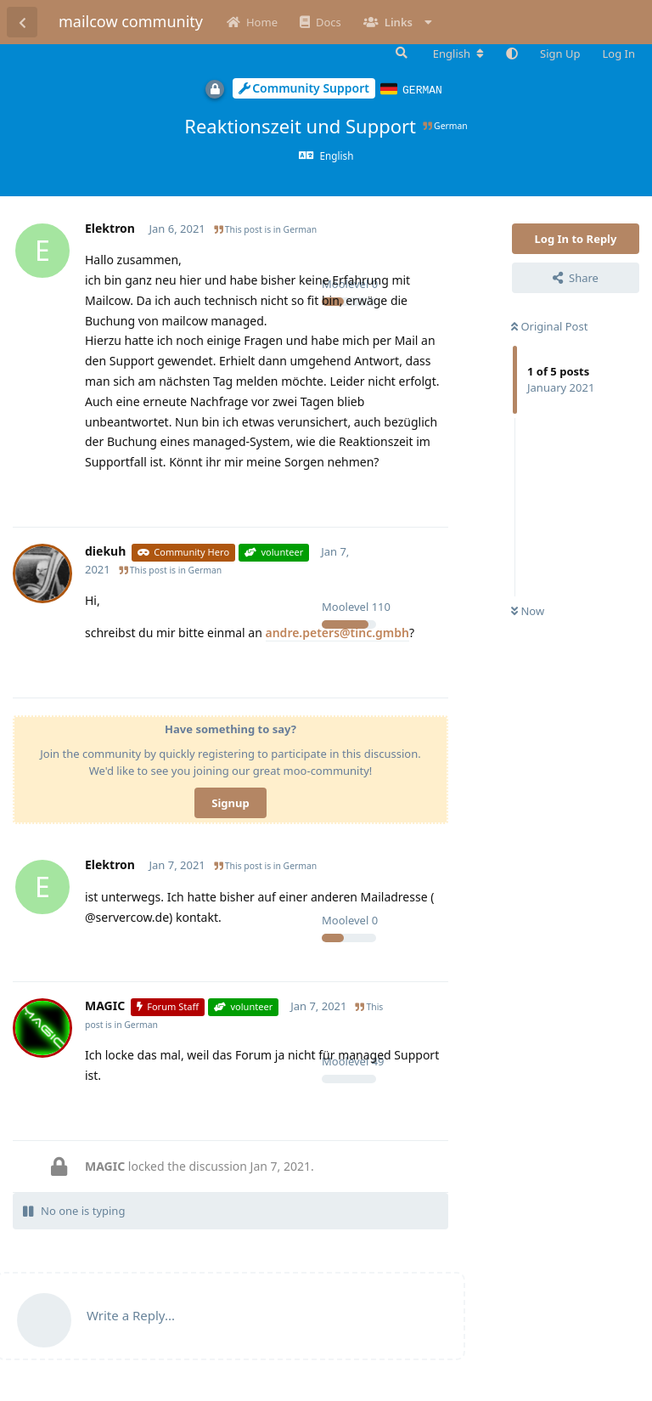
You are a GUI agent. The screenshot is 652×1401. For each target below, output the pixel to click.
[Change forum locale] (458, 53)
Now (527, 610)
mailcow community (131, 21)
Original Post (549, 325)
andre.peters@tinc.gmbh (337, 632)
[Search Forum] (399, 52)
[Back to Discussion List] (22, 22)
